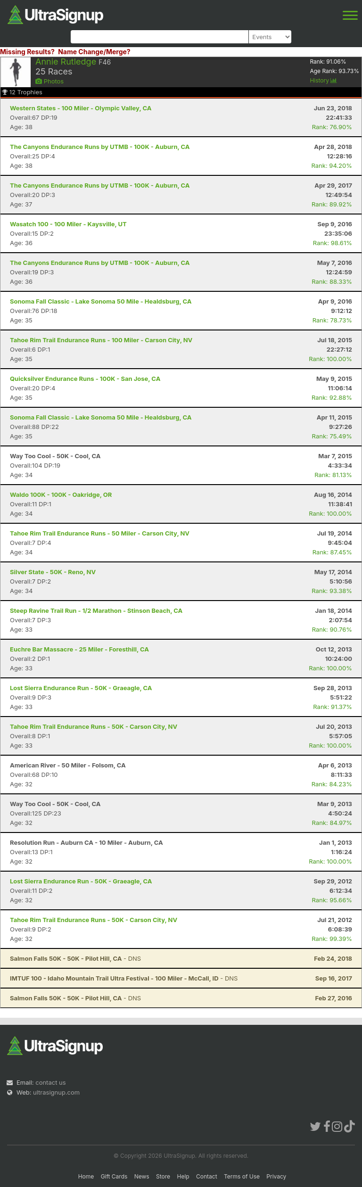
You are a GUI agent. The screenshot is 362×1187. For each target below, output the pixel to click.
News (141, 1176)
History (323, 80)
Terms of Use (242, 1176)
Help (183, 1176)
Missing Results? (27, 52)
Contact (206, 1176)
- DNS (75, 958)
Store (163, 1176)
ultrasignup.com (56, 1092)
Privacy (276, 1176)
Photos (49, 81)
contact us (50, 1082)
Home (86, 1176)
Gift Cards (114, 1176)
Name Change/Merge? (94, 52)
